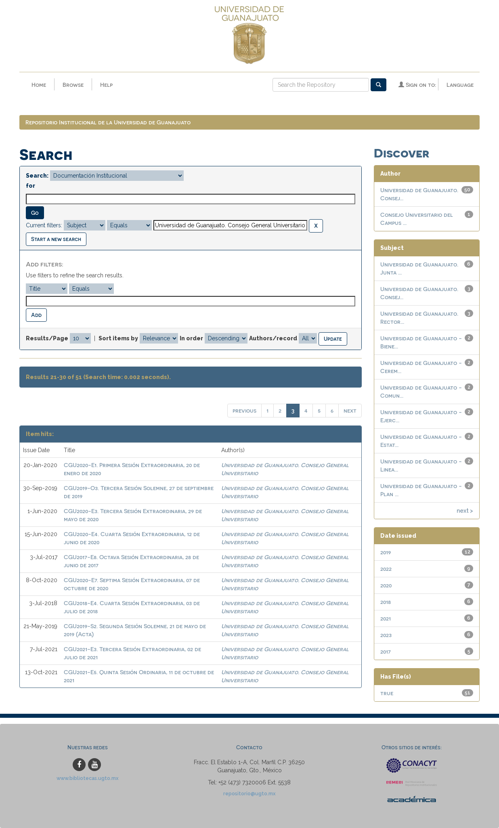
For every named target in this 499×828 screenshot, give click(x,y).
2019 (385, 552)
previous (244, 410)
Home (38, 84)
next (350, 410)
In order (191, 338)
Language (460, 84)
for (30, 185)
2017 (385, 651)
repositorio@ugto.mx (249, 793)
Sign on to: (417, 84)
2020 (386, 585)
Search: (37, 175)
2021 (385, 618)
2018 (385, 601)
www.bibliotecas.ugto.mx (88, 778)
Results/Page (47, 338)
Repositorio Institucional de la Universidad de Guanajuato (108, 122)
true (386, 693)
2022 (386, 568)
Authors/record (273, 338)
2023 (386, 634)
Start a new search (56, 239)
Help (106, 84)
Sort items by (118, 338)
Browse (73, 84)
